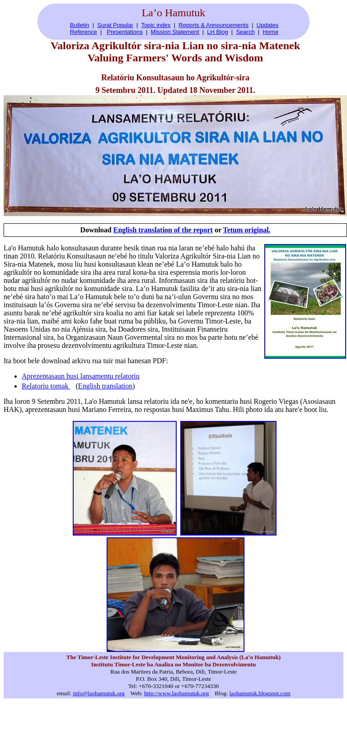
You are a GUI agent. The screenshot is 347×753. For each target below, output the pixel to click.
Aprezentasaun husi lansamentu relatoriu (81, 376)
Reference (83, 31)
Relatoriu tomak (46, 386)
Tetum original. (246, 230)
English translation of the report (163, 230)
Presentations (125, 31)
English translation (105, 386)
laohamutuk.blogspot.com (260, 693)
